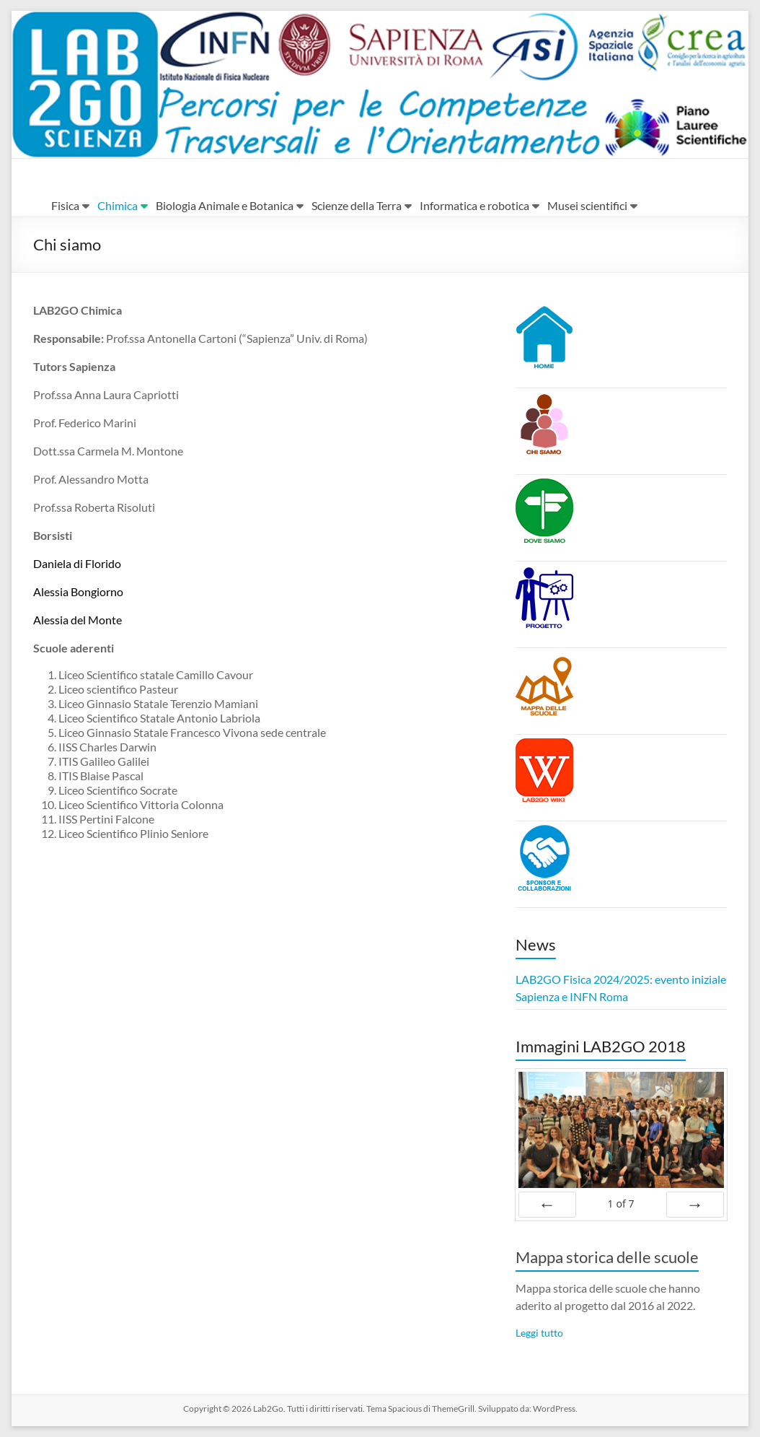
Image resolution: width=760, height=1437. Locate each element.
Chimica (117, 205)
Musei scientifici (587, 205)
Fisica (65, 205)
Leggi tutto (539, 1333)
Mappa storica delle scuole (607, 1257)
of (620, 1203)
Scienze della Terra (356, 205)
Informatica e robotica (474, 205)
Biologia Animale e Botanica (224, 205)
